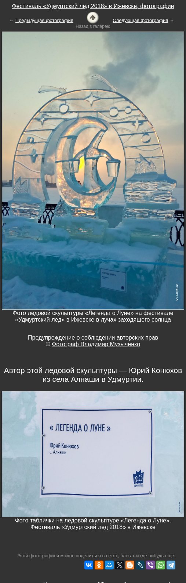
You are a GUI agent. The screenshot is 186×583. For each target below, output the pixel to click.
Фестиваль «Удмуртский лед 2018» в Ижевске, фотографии (93, 6)
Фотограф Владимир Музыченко (96, 344)
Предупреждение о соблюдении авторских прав (93, 337)
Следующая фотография (140, 20)
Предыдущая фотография (44, 20)
